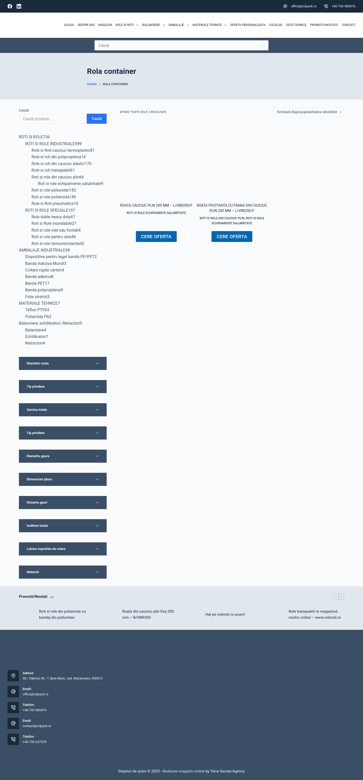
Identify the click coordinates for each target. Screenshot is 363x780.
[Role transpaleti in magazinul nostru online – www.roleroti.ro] (276, 614)
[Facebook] (10, 6)
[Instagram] (254, 637)
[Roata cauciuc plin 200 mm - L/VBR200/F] (156, 160)
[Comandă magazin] (308, 112)
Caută (24, 110)
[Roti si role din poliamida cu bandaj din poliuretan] (26, 614)
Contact (348, 25)
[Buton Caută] (263, 45)
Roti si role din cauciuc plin (222, 218)
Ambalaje (179, 25)
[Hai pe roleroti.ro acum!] (192, 614)
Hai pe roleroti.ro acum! (225, 614)
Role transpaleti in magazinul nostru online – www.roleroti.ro (315, 614)
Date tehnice (296, 25)
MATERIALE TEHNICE (210, 25)
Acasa (69, 25)
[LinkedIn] (19, 6)
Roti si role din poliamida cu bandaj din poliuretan (62, 614)
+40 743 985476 (343, 6)
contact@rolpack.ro (37, 726)
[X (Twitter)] (247, 637)
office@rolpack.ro (304, 6)
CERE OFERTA (156, 236)
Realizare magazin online (183, 771)
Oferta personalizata (247, 25)
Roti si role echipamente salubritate (156, 213)
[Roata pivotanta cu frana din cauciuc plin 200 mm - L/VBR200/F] (231, 160)
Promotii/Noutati (324, 25)
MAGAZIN (105, 25)
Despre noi (86, 25)
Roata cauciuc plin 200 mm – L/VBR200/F (156, 205)
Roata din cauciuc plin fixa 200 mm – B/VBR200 (148, 614)
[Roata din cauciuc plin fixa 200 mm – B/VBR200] (109, 614)
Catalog (275, 25)
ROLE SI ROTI (128, 25)
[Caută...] (176, 45)
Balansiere (154, 25)
